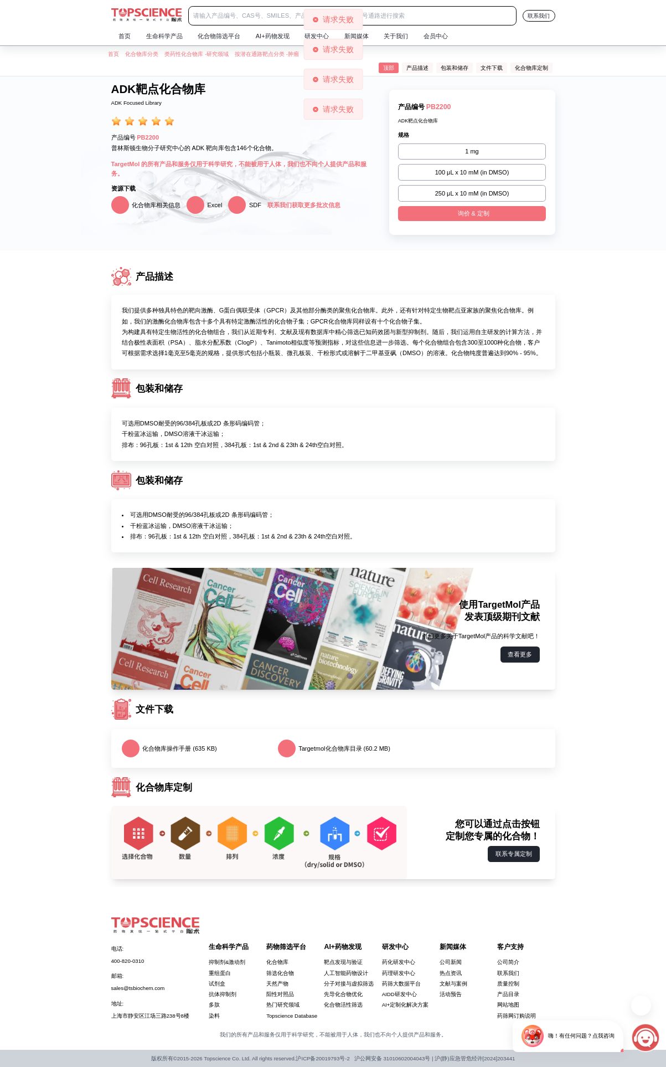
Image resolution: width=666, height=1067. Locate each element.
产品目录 (508, 994)
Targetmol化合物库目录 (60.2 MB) (334, 748)
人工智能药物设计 (346, 973)
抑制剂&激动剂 (227, 962)
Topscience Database (291, 1016)
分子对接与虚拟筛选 (349, 984)
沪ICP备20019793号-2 (322, 1058)
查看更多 (520, 654)
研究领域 (217, 54)
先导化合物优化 (343, 994)
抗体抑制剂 (222, 994)
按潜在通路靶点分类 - (261, 54)
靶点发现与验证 (343, 962)
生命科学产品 (164, 36)
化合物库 (277, 962)
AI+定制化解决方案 (405, 1005)
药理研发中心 (398, 973)
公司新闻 (451, 962)
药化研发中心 (398, 962)
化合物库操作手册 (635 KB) (169, 748)
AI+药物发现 (273, 36)
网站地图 (508, 1005)
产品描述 (417, 68)
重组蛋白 (220, 973)
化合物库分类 (141, 54)
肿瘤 (293, 54)
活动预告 (451, 994)
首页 (124, 36)
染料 (214, 1016)
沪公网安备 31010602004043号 (392, 1058)
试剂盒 (217, 984)
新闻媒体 (356, 36)
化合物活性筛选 (343, 1005)
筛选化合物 (280, 973)
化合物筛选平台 (219, 36)
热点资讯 (451, 973)
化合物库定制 (531, 68)
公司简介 (508, 962)
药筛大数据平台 (401, 984)
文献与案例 (453, 984)
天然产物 (277, 984)
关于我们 (396, 36)
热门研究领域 (283, 1005)
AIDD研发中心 (399, 994)
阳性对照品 (280, 994)
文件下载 (492, 68)
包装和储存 (454, 68)
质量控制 (508, 984)
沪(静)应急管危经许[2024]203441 (475, 1058)
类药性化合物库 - (185, 54)
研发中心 (316, 36)
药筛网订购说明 (516, 1016)
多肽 (214, 1005)
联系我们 (539, 16)
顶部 (388, 68)
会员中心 (436, 36)
